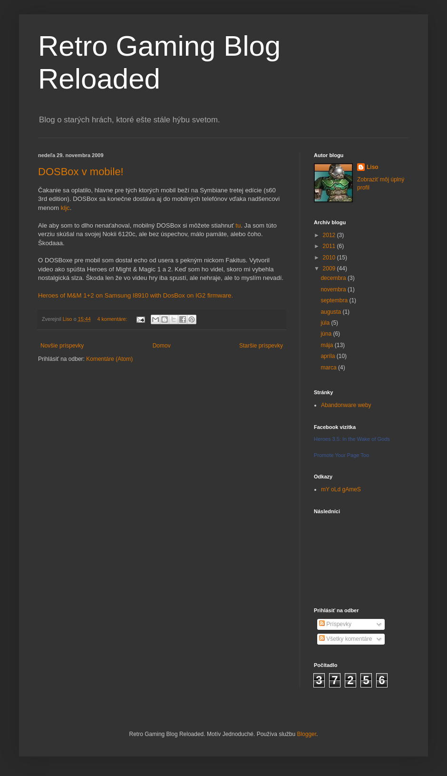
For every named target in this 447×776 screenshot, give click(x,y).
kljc (65, 207)
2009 (330, 268)
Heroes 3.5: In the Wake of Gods (352, 439)
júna (327, 333)
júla (326, 322)
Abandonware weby (346, 405)
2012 (330, 235)
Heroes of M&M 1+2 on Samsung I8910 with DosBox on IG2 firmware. (135, 295)
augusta (331, 311)
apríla (328, 356)
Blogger (306, 734)
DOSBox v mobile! (81, 172)
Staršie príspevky (261, 345)
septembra (335, 300)
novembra (334, 289)
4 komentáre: (112, 319)
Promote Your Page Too (341, 455)
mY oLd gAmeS (341, 489)
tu (238, 225)
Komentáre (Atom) (109, 359)
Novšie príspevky (62, 345)
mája (327, 345)
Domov (162, 345)
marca (329, 367)
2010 (330, 257)
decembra (334, 278)
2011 (330, 246)
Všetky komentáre (345, 639)
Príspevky (335, 624)
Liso (373, 167)
